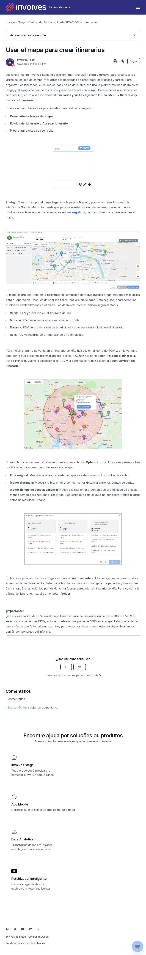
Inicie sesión (14, 707)
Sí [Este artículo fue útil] (66, 667)
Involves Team (26, 59)
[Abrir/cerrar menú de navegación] (138, 7)
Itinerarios (90, 22)
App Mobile (19, 804)
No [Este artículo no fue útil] (79, 667)
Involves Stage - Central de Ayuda (29, 22)
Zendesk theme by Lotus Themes (25, 943)
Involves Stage (22, 765)
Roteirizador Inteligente (28, 879)
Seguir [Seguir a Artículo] (134, 61)
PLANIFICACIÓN (67, 22)
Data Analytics (22, 839)
